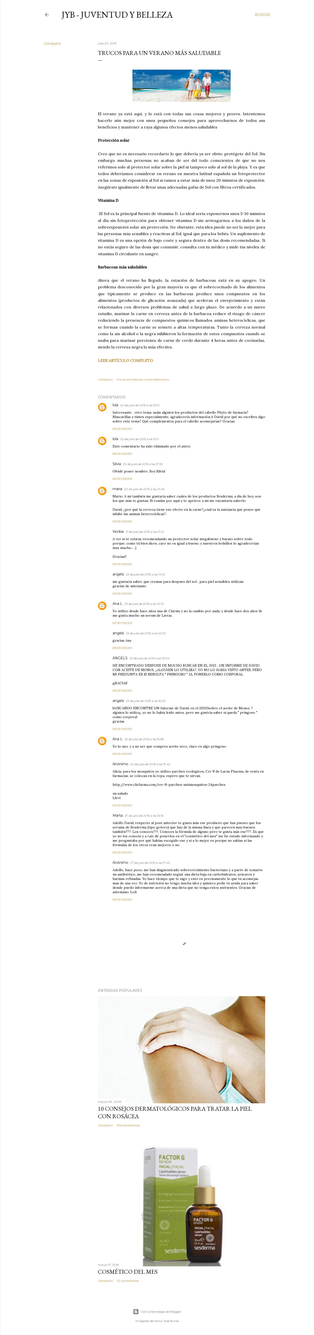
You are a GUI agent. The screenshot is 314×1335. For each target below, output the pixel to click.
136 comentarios (128, 1125)
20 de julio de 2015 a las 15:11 (139, 439)
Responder (122, 429)
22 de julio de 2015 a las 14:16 (145, 574)
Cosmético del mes (127, 1271)
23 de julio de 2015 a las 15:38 (144, 739)
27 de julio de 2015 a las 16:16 (144, 815)
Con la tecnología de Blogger (157, 1312)
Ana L (117, 603)
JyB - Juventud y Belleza (117, 14)
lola (115, 405)
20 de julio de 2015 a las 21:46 (144, 489)
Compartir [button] (52, 43)
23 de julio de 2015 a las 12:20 (146, 633)
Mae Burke (171, 1321)
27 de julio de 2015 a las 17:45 (150, 863)
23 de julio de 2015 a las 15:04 (150, 658)
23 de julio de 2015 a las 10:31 (144, 604)
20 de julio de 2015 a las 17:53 (143, 464)
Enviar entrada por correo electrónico (143, 379)
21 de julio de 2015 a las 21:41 (145, 532)
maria (117, 489)
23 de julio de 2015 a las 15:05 (145, 701)
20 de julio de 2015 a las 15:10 (140, 405)
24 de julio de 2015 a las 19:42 (150, 764)
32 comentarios (128, 1281)
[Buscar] (262, 15)
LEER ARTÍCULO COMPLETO (125, 360)
